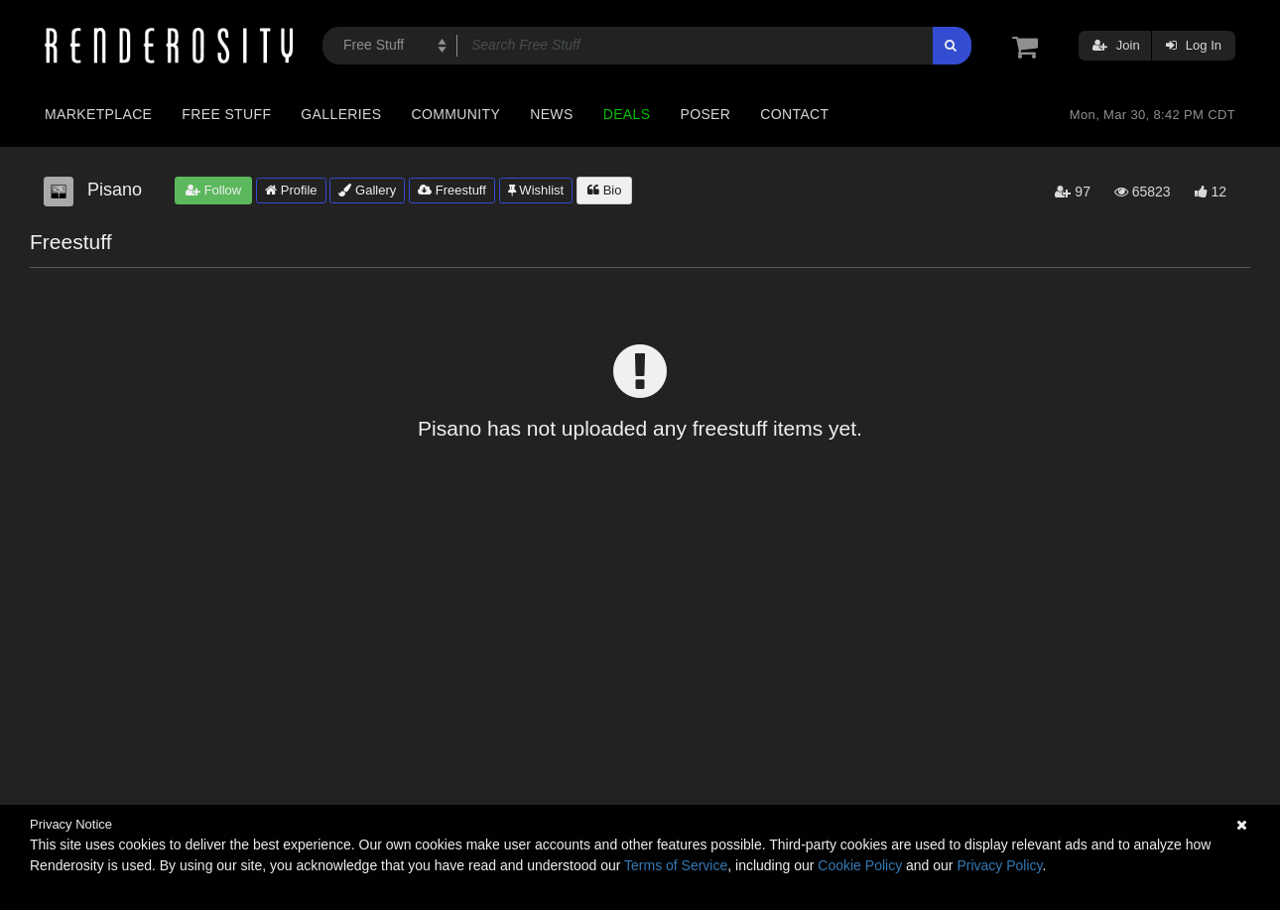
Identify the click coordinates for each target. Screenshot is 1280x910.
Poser (705, 114)
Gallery (367, 190)
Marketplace (98, 114)
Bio (604, 190)
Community (456, 114)
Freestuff (452, 190)
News (551, 114)
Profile (291, 190)
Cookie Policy (860, 865)
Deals (627, 114)
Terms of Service (675, 865)
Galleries (341, 114)
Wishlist (536, 190)
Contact (794, 114)
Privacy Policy (999, 865)
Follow (213, 190)
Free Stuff (226, 114)
